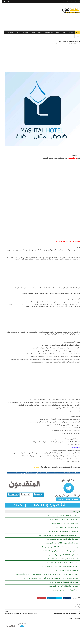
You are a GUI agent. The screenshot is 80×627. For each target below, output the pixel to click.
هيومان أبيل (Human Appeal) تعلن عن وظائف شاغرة (60, 524)
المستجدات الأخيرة (60, 44)
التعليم (56, 32)
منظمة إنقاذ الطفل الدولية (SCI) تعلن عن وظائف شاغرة (59, 532)
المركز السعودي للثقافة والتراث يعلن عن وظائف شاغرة (60, 508)
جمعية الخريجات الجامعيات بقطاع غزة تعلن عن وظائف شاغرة (58, 559)
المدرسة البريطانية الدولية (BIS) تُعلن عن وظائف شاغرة (60, 535)
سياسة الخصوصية (64, 1)
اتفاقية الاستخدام (75, 1)
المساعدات (68, 32)
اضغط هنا (48, 460)
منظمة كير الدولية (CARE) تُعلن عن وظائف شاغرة (61, 547)
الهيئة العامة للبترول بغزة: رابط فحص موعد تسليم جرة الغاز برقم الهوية (9, 113)
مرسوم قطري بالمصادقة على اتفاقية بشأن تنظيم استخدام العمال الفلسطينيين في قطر (10, 77)
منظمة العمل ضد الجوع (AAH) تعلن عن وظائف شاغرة (60, 551)
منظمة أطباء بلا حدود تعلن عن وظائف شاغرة (63, 516)
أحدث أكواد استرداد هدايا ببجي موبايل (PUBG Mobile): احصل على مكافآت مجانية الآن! (10, 127)
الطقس (75, 36)
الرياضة (15, 32)
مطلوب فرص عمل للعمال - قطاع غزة (65, 520)
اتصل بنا (58, 1)
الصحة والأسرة (8, 32)
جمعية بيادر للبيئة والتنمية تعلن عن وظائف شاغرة (62, 512)
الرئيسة (75, 32)
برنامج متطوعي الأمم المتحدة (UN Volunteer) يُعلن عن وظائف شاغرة (55, 528)
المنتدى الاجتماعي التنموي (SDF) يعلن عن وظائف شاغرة (59, 555)
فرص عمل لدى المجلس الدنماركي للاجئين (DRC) (61, 578)
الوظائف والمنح (23, 32)
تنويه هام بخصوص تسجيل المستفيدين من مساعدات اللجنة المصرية (9, 106)
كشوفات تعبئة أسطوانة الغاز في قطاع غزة (63, 563)
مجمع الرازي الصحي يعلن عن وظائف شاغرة (63, 586)
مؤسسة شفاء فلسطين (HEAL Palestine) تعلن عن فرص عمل (57, 539)
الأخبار (62, 32)
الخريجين (37, 32)
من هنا (55, 474)
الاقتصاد (31, 32)
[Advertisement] (30, 17)
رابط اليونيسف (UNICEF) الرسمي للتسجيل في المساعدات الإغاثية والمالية (10, 98)
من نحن (70, 1)
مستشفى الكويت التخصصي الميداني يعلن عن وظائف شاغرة (58, 543)
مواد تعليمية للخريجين (47, 32)
